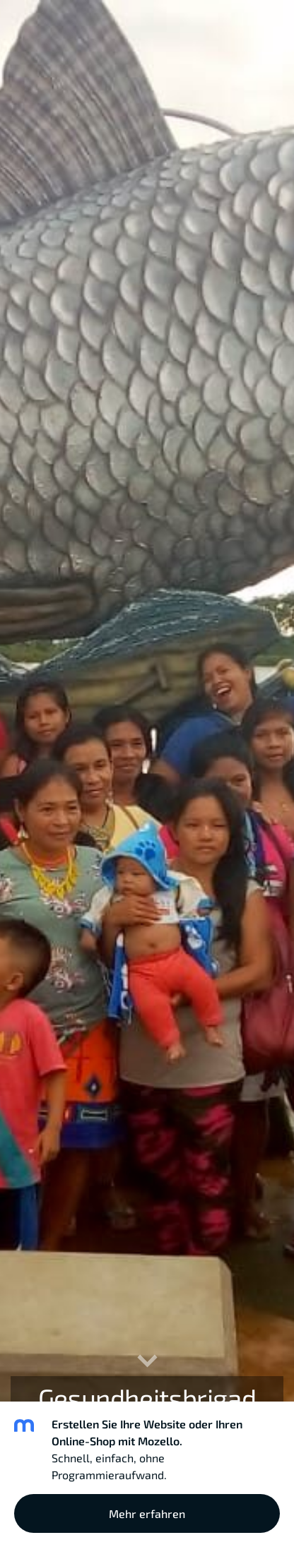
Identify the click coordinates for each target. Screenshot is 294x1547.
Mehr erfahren (147, 1513)
